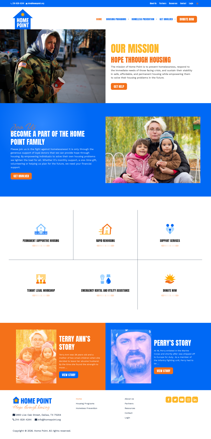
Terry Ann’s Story (74, 343)
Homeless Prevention (143, 19)
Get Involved (166, 19)
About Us (153, 3)
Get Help (119, 86)
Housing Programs (116, 19)
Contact (183, 3)
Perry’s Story (172, 343)
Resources (173, 3)
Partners (162, 3)
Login (191, 3)
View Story (68, 375)
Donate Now (187, 19)
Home (99, 19)
